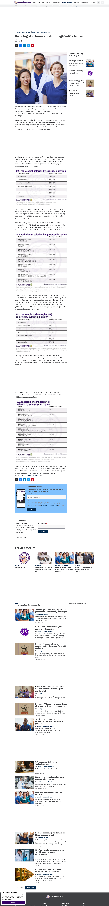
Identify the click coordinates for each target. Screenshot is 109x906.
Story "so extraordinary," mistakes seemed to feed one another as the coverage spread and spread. (50, 655)
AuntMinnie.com (20, 568)
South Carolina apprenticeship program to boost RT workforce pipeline (49, 721)
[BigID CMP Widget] (13, 898)
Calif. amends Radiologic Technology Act (46, 763)
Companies (18, 565)
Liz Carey (39, 651)
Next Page (30, 887)
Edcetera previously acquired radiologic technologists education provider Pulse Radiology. (48, 801)
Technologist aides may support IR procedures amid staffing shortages (76, 61)
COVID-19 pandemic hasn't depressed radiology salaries (83, 569)
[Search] (98, 2)
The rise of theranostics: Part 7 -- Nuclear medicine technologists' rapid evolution (75, 91)
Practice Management (23, 32)
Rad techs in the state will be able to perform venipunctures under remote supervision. (50, 770)
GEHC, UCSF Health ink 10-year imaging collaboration (77, 71)
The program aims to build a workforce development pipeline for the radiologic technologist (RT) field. (48, 730)
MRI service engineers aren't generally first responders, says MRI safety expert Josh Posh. (50, 712)
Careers (77, 565)
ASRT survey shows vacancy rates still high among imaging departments (49, 852)
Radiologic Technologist (41, 32)
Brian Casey (18, 40)
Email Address (31, 494)
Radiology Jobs (33, 475)
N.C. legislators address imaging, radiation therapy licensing (49, 870)
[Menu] (102, 2)
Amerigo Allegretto (42, 614)
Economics (38, 565)
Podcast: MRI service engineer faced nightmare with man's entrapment (51, 705)
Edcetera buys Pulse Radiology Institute (48, 793)
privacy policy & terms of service (49, 505)
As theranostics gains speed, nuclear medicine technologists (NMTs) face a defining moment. (50, 697)
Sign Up (31, 509)
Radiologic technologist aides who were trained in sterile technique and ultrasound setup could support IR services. (51, 618)
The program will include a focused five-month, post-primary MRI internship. (50, 785)
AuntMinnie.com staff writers (45, 631)
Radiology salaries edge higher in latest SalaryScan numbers (64, 569)
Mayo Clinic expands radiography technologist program (49, 778)
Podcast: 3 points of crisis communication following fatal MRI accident (76, 81)
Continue (43, 531)
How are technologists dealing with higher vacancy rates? (50, 834)
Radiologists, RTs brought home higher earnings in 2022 (43, 569)
